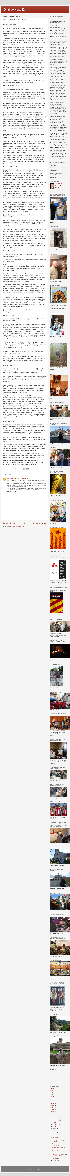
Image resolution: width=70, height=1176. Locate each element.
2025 (52, 1090)
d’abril (54, 1135)
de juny (54, 1130)
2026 (52, 1088)
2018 (52, 1103)
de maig (55, 1132)
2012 (52, 1116)
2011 (52, 1163)
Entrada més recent (9, 523)
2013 (52, 1114)
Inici (24, 523)
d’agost (54, 1126)
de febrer (55, 1158)
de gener (55, 1160)
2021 (52, 1099)
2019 (52, 1101)
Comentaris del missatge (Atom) (18, 526)
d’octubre (55, 1122)
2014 (52, 1111)
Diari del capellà (14, 9)
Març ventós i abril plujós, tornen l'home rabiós (58, 1151)
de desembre (56, 1117)
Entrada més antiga (39, 523)
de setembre (56, 1124)
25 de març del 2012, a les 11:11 (22, 478)
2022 (52, 1096)
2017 (52, 1105)
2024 (52, 1092)
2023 (52, 1094)
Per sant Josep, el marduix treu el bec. (58, 1144)
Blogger (40, 1169)
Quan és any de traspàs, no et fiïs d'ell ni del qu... (59, 1155)
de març (55, 1137)
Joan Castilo (10, 478)
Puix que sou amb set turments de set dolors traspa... (58, 1140)
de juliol (55, 1128)
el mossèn (11, 468)
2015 (52, 1109)
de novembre (56, 1120)
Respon (9, 495)
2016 (52, 1107)
